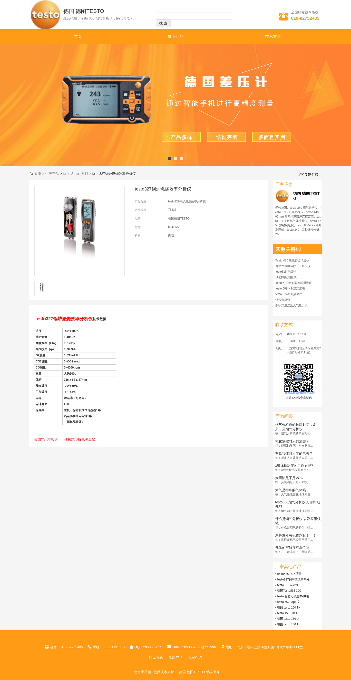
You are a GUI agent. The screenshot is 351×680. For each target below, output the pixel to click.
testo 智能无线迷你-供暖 (293, 596)
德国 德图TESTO (83, 11)
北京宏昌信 (142, 672)
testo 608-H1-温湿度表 (290, 288)
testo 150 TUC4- (288, 613)
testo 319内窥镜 (287, 585)
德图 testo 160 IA (288, 618)
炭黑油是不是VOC (289, 478)
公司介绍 (195, 658)
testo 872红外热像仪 (288, 294)
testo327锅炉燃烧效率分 (293, 579)
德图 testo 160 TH (289, 607)
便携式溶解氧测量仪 (79, 439)
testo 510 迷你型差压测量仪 (293, 283)
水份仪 (306, 266)
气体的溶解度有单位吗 (292, 548)
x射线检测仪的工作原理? (294, 466)
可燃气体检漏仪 (285, 266)
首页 (78, 36)
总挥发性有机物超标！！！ (295, 535)
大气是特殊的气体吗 (290, 490)
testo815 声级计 (285, 271)
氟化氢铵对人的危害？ (292, 441)
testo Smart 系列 (75, 174)
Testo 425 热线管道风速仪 (292, 260)
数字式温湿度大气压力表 (291, 305)
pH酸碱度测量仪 (286, 277)
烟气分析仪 (282, 299)
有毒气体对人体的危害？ (294, 453)
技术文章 (273, 36)
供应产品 (175, 36)
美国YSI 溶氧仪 (46, 439)
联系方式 (156, 658)
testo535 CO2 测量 (289, 573)
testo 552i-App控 (288, 602)
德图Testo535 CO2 (289, 590)
